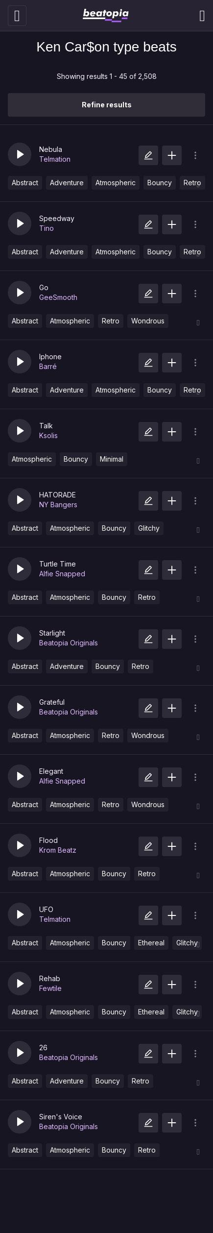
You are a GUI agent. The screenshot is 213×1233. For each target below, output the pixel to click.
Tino (46, 228)
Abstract (25, 182)
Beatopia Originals (68, 643)
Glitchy (149, 528)
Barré (48, 366)
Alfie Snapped (62, 573)
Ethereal (151, 942)
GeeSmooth (58, 297)
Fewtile (50, 988)
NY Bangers (58, 504)
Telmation (55, 159)
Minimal (111, 459)
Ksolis (48, 435)
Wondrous (148, 321)
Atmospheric (115, 182)
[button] (19, 154)
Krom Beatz (57, 850)
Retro (110, 321)
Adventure (67, 182)
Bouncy (159, 182)
